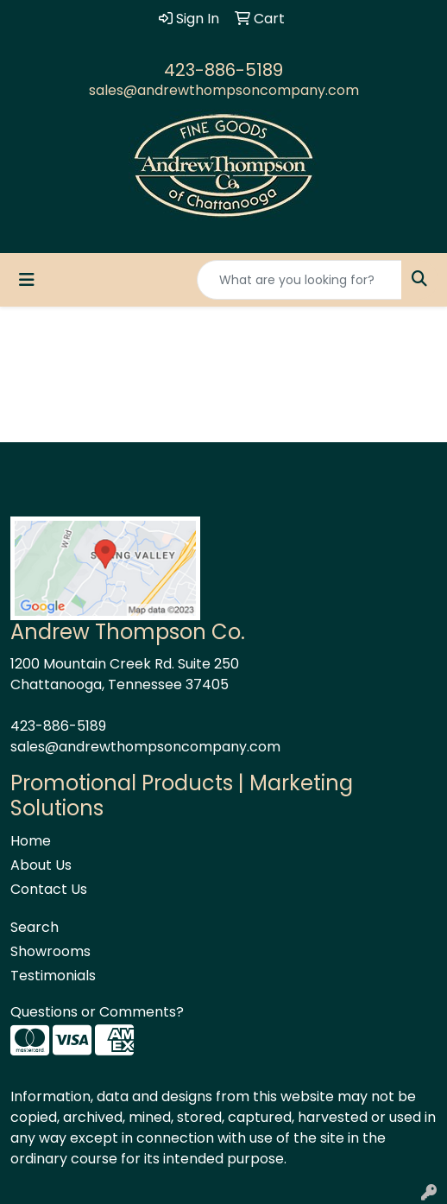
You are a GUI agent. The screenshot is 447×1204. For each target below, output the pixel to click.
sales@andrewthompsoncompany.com (224, 90)
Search (34, 927)
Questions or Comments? (97, 1012)
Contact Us (48, 889)
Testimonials (53, 975)
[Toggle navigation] (27, 280)
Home (30, 841)
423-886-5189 (223, 70)
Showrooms (50, 951)
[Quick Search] (299, 280)
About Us (41, 865)
